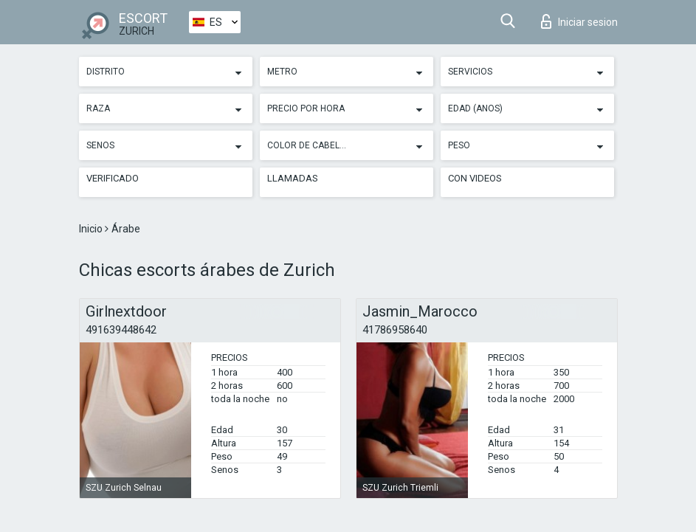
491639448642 (121, 329)
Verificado (112, 178)
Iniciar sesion (579, 21)
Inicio (92, 229)
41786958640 (394, 329)
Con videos (475, 178)
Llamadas (292, 178)
